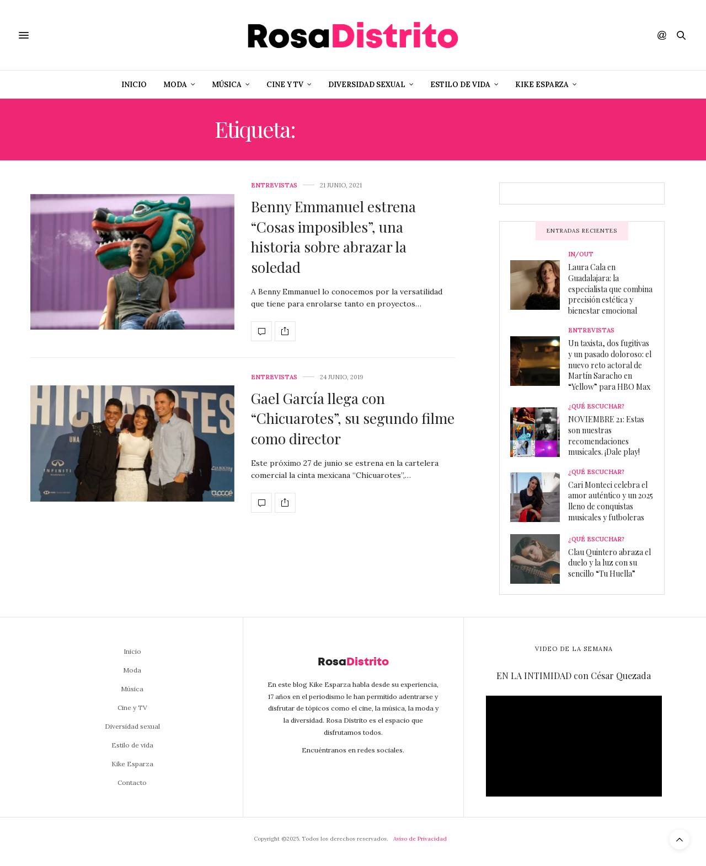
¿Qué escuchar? (596, 407)
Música (227, 84)
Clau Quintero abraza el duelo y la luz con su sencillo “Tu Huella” (609, 563)
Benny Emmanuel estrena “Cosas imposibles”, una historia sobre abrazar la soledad (333, 236)
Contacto (132, 782)
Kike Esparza (542, 84)
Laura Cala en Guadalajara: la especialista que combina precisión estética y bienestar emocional (610, 288)
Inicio (134, 84)
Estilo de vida (460, 84)
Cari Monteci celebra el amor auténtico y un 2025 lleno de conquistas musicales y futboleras (610, 501)
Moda (175, 84)
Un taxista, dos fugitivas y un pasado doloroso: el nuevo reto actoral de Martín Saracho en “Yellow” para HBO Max (609, 364)
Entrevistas (274, 185)
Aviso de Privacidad (420, 838)
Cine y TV (284, 84)
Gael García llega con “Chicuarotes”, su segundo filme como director (352, 418)
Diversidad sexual (366, 84)
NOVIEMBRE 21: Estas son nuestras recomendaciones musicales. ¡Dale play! (606, 435)
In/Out (580, 254)
